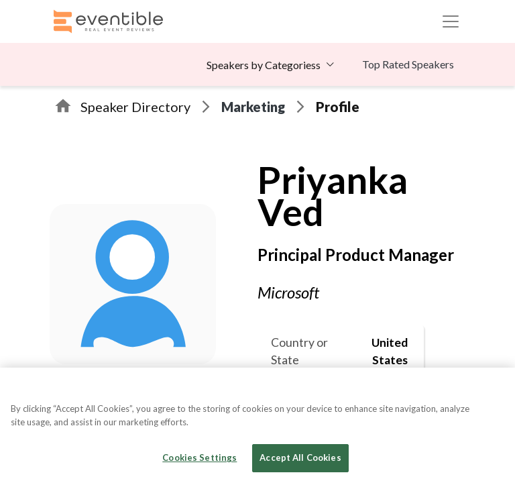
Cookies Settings (199, 457)
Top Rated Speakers (408, 64)
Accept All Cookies (300, 457)
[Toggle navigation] (450, 21)
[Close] (493, 389)
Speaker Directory (135, 106)
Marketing (253, 106)
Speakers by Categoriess (264, 64)
